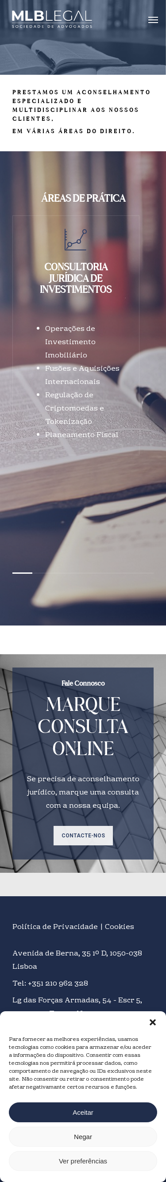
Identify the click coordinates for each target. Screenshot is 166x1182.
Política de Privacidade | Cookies (73, 927)
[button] (152, 1022)
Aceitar (83, 1112)
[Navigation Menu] (153, 19)
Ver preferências (83, 1161)
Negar (83, 1136)
